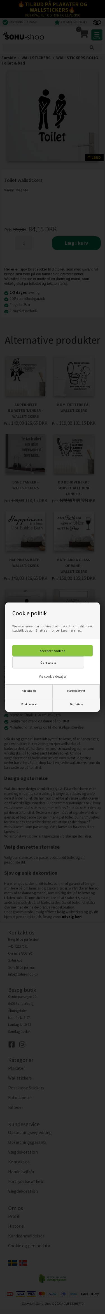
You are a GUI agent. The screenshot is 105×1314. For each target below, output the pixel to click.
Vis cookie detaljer (52, 676)
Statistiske (76, 704)
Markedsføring (76, 690)
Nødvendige (29, 690)
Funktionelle (28, 704)
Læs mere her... (72, 630)
